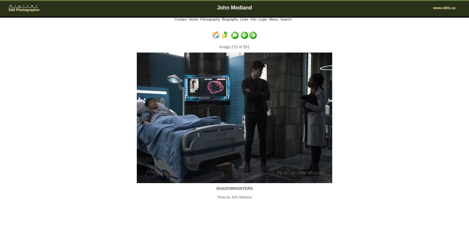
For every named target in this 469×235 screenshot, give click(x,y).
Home (193, 19)
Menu (273, 19)
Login (263, 19)
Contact (181, 19)
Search (285, 19)
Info (253, 19)
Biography (230, 19)
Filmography (210, 19)
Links (244, 19)
